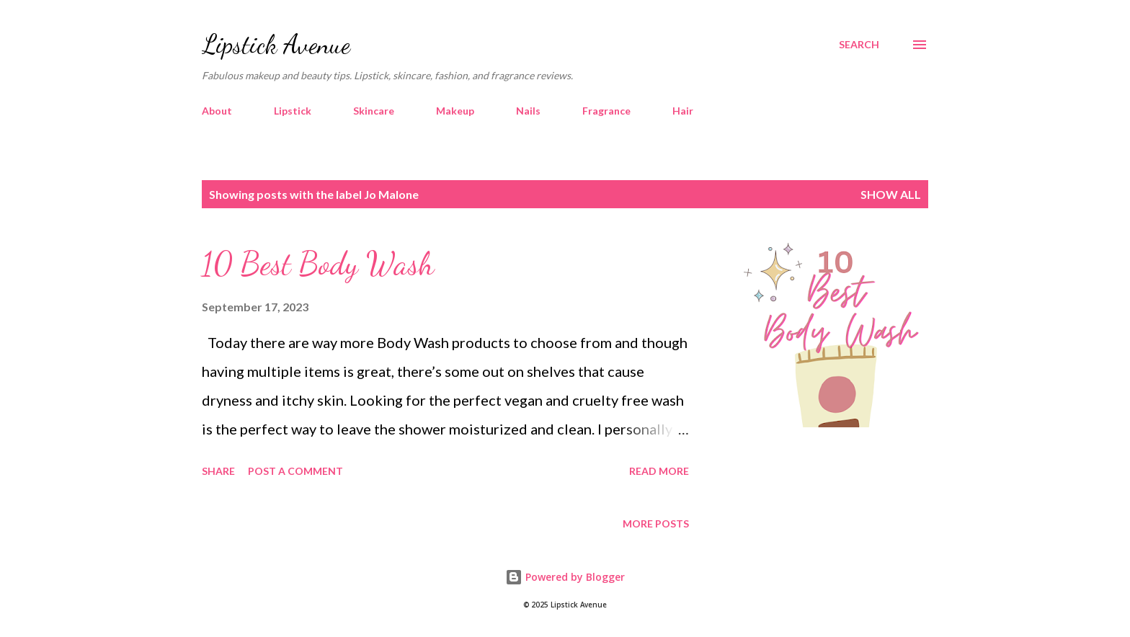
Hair (682, 110)
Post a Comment (295, 471)
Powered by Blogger (565, 577)
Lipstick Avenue (276, 44)
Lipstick (292, 110)
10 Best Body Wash (318, 263)
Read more (659, 471)
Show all (890, 194)
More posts (656, 523)
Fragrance (606, 110)
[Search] (859, 45)
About (217, 110)
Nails (528, 110)
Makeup (455, 110)
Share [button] (218, 471)
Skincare (373, 110)
